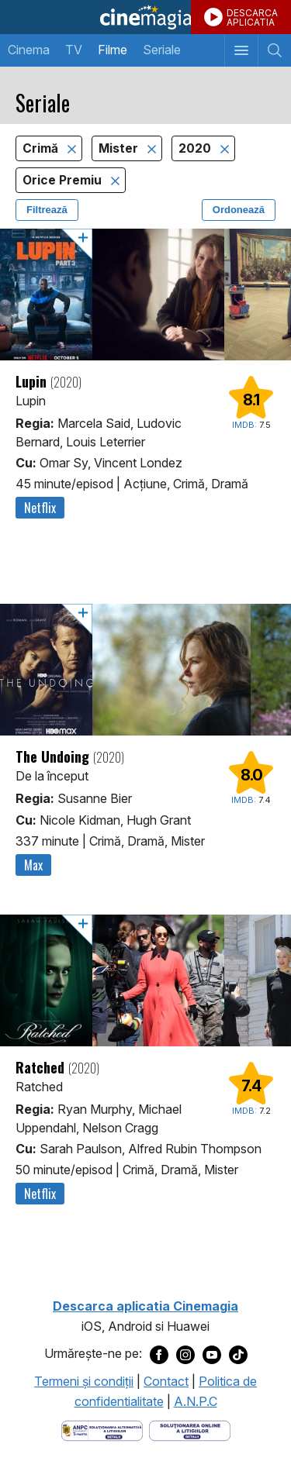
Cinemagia (145, 17)
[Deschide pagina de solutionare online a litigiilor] (189, 1430)
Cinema (29, 49)
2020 (196, 148)
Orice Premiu (64, 180)
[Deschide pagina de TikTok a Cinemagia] (238, 1354)
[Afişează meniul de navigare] (241, 50)
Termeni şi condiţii (83, 1381)
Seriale (162, 49)
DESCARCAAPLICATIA (252, 17)
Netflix (40, 507)
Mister (120, 148)
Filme (112, 49)
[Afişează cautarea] (274, 50)
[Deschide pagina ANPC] (102, 1430)
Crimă (42, 148)
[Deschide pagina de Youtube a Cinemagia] (212, 1354)
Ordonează (239, 209)
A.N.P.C (195, 1401)
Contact (166, 1381)
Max (33, 865)
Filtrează (47, 209)
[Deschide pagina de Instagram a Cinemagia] (185, 1354)
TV (73, 49)
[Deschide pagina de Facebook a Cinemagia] (159, 1354)
